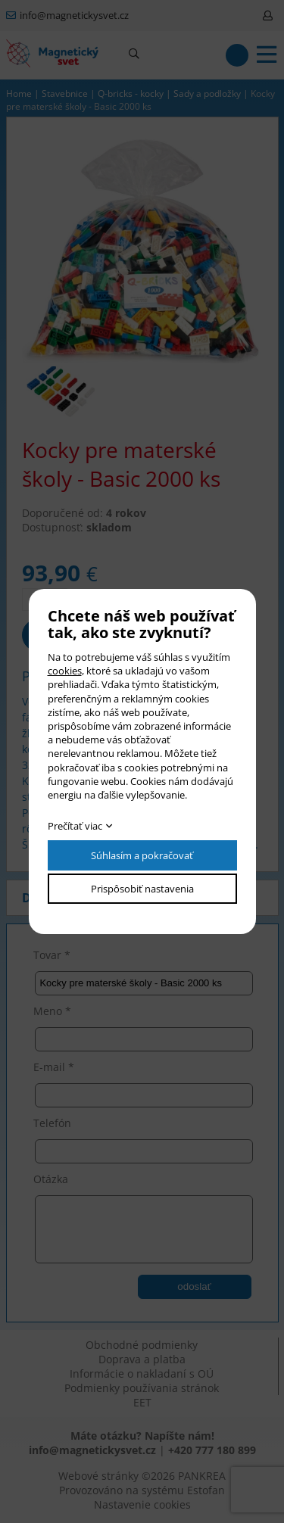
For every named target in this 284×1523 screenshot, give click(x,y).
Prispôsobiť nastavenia (142, 888)
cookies (65, 670)
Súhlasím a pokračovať (142, 855)
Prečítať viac (75, 826)
